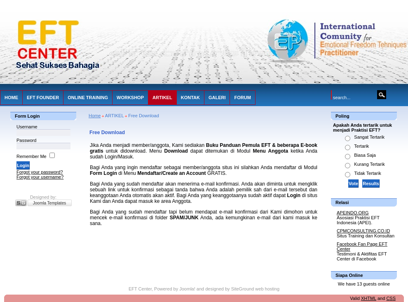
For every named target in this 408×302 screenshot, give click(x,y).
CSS (391, 298)
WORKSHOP (130, 97)
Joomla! (187, 288)
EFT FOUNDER (43, 97)
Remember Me (31, 156)
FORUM (242, 97)
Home (95, 115)
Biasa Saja (365, 155)
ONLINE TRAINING (88, 97)
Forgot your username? (39, 176)
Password (26, 140)
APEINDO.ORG (353, 212)
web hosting (267, 288)
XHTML (368, 298)
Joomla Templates (49, 203)
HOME (11, 97)
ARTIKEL (162, 97)
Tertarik (361, 146)
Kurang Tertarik (369, 164)
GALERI (217, 97)
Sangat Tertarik (369, 137)
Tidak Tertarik (367, 173)
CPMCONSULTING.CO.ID (363, 230)
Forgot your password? (39, 172)
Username (27, 126)
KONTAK (190, 97)
